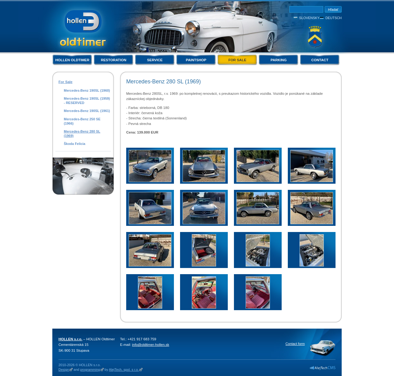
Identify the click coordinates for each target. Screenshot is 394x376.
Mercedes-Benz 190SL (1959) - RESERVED (87, 101)
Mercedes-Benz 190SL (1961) (87, 111)
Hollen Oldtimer (72, 60)
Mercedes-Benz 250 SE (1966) (82, 121)
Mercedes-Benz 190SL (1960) (87, 90)
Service (155, 60)
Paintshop (196, 60)
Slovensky (309, 18)
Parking (279, 60)
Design (63, 369)
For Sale (237, 60)
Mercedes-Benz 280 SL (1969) (82, 134)
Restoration (114, 60)
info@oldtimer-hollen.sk (150, 344)
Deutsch (333, 18)
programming (90, 369)
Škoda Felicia (74, 144)
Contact (319, 60)
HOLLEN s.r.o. (70, 339)
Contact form (295, 344)
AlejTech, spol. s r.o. (124, 369)
